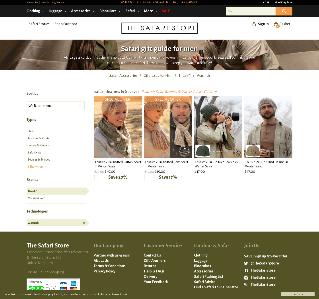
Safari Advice (204, 282)
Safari (130, 11)
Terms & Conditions (110, 266)
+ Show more (36, 166)
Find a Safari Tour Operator (216, 287)
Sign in (263, 24)
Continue (298, 294)
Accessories (81, 11)
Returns (150, 266)
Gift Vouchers (155, 261)
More (148, 11)
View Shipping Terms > (52, 2)
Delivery (150, 277)
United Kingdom (282, 2)
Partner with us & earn (112, 255)
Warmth (56, 222)
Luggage (55, 11)
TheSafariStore (263, 270)
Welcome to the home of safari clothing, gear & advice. (159, 2)
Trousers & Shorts (38, 138)
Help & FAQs (154, 271)
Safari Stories (39, 24)
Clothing (33, 11)
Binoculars (108, 11)
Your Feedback (156, 282)
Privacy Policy (104, 271)
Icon (284, 11)
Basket (283, 24)
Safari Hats (34, 152)
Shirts (31, 131)
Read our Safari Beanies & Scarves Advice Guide (177, 92)
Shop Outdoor (66, 24)
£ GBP (266, 2)
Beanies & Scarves (39, 159)
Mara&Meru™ (36, 198)
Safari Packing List (208, 277)
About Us (101, 261)
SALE (166, 11)
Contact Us (32, 2)
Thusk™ (56, 191)
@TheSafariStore (265, 263)
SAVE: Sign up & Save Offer (266, 256)
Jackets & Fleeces (38, 145)
